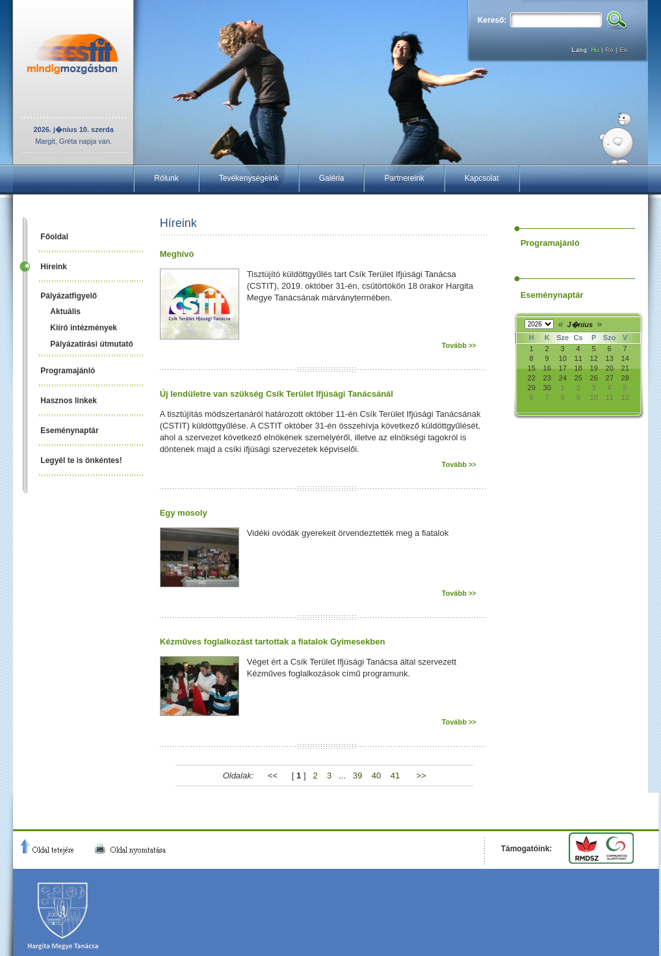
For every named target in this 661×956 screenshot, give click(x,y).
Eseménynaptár (69, 430)
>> (421, 775)
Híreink (53, 266)
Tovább (459, 345)
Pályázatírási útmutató (91, 344)
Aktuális (65, 311)
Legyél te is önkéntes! (81, 460)
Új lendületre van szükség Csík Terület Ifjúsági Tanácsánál (276, 394)
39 (357, 775)
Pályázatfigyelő (68, 295)
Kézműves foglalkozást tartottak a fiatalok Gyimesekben (272, 641)
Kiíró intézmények (83, 327)
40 (376, 775)
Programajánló (67, 370)
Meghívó (177, 254)
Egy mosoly (183, 513)
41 (395, 775)
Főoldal (54, 236)
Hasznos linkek (68, 400)
